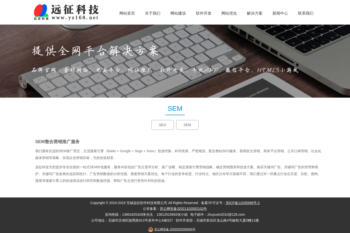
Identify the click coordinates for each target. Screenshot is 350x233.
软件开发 (203, 13)
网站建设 (178, 13)
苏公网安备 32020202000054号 (174, 229)
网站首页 (127, 13)
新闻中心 (280, 13)
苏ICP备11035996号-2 (243, 203)
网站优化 (229, 13)
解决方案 (254, 13)
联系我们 (306, 13)
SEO (162, 125)
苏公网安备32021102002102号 (183, 209)
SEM (187, 125)
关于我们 (152, 13)
